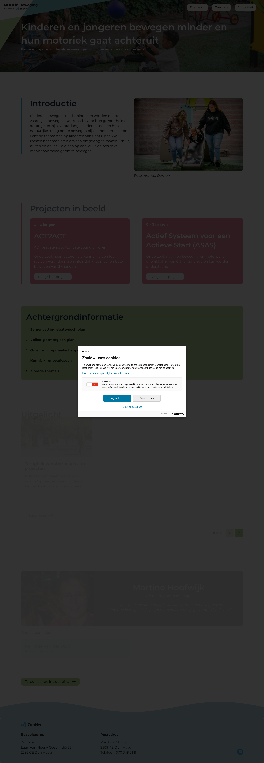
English (87, 351)
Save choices (147, 398)
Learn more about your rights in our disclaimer (106, 373)
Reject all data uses (132, 407)
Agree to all (117, 398)
